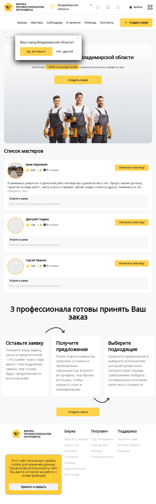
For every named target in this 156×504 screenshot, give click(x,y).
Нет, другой (64, 51)
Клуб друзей (99, 445)
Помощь (90, 22)
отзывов (50, 170)
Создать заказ (78, 80)
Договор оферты (129, 445)
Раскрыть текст (18, 191)
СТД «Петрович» (102, 439)
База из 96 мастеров (71, 448)
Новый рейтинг (74, 468)
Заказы (22, 22)
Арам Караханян (36, 164)
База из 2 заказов (76, 439)
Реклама (96, 451)
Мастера (37, 22)
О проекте (73, 22)
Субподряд (54, 22)
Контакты (107, 22)
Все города (71, 474)
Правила (123, 451)
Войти (136, 7)
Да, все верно (36, 51)
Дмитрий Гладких (37, 219)
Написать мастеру (132, 167)
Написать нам (127, 439)
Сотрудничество (102, 457)
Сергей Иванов (36, 260)
